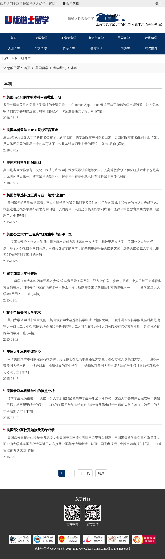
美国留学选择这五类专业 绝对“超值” (35, 195)
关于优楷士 (73, 3)
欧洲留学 (151, 38)
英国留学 (123, 38)
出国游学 (123, 49)
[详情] (99, 111)
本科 (14, 58)
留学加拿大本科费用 (21, 273)
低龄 (5, 58)
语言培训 (96, 49)
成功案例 (151, 49)
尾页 (101, 473)
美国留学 (41, 38)
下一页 (85, 473)
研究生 (26, 58)
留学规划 (59, 68)
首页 (13, 38)
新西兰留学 (96, 38)
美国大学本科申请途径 (23, 352)
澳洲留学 (13, 49)
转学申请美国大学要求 (23, 312)
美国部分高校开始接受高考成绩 (30, 430)
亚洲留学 (41, 49)
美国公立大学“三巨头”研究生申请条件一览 (39, 234)
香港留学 (68, 49)
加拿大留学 (69, 38)
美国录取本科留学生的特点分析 (30, 391)
